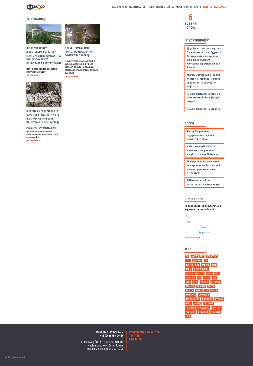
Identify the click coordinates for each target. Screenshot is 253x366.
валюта (190, 286)
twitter (207, 6)
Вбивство (212, 256)
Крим (188, 269)
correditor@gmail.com (144, 332)
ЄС (187, 256)
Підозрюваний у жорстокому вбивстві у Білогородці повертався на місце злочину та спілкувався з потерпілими (43, 56)
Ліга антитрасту (195, 273)
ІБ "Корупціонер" (196, 40)
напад (197, 303)
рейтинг (190, 312)
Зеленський (192, 265)
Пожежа (190, 278)
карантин (204, 295)
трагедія (215, 312)
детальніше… (34, 75)
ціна (188, 316)
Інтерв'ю (195, 6)
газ (206, 290)
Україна (204, 282)
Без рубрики (120, 6)
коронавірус (192, 299)
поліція (190, 308)
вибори (201, 286)
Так (190, 216)
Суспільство (157, 6)
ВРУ (202, 256)
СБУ (214, 278)
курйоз (219, 299)
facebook (220, 6)
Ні (190, 222)
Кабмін (205, 265)
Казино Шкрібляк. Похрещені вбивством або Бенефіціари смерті (203, 97)
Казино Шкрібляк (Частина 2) (203, 109)
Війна (170, 6)
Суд (195, 282)
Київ (214, 265)
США (188, 282)
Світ (145, 6)
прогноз (217, 308)
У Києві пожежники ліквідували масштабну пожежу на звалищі (80, 51)
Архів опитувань (192, 237)
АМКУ (194, 256)
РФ (199, 278)
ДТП (188, 260)
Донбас (197, 260)
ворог (211, 286)
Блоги (189, 123)
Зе (206, 260)
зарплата (191, 295)
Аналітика (182, 6)
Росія (207, 278)
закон (214, 290)
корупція (207, 299)
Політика (135, 6)
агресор (215, 282)
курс (188, 303)
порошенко (203, 308)
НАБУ (209, 273)
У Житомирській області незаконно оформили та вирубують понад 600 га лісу (202, 150)
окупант (208, 303)
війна (199, 290)
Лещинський (201, 269)
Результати (204, 232)
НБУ (217, 273)
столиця (203, 312)
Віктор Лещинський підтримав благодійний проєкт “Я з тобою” (200, 135)
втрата (189, 290)
